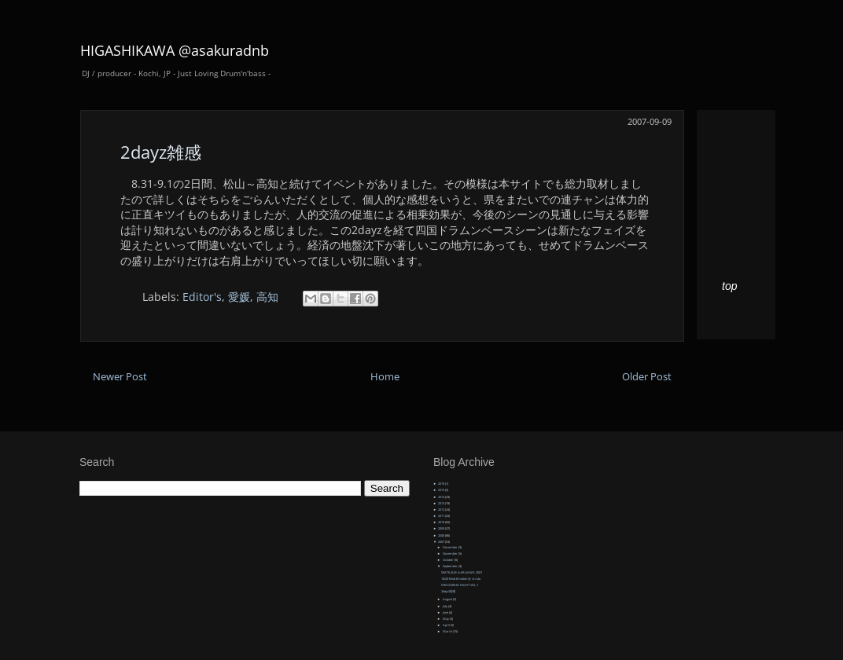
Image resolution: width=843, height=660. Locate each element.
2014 (441, 497)
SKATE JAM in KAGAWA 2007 (461, 572)
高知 (267, 296)
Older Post (647, 376)
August (448, 599)
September (450, 566)
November (450, 554)
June (446, 612)
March (448, 631)
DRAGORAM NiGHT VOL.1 (459, 585)
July (445, 606)
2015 (441, 490)
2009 (441, 528)
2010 (441, 522)
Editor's (202, 296)
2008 (441, 535)
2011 (441, 516)
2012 (441, 510)
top (729, 286)
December (450, 547)
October (449, 560)
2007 (441, 542)
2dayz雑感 (160, 151)
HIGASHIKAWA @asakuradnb (174, 50)
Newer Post (120, 376)
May (446, 619)
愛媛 (239, 296)
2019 (441, 484)
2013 (441, 503)
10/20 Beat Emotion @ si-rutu (460, 579)
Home (384, 376)
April (447, 625)
